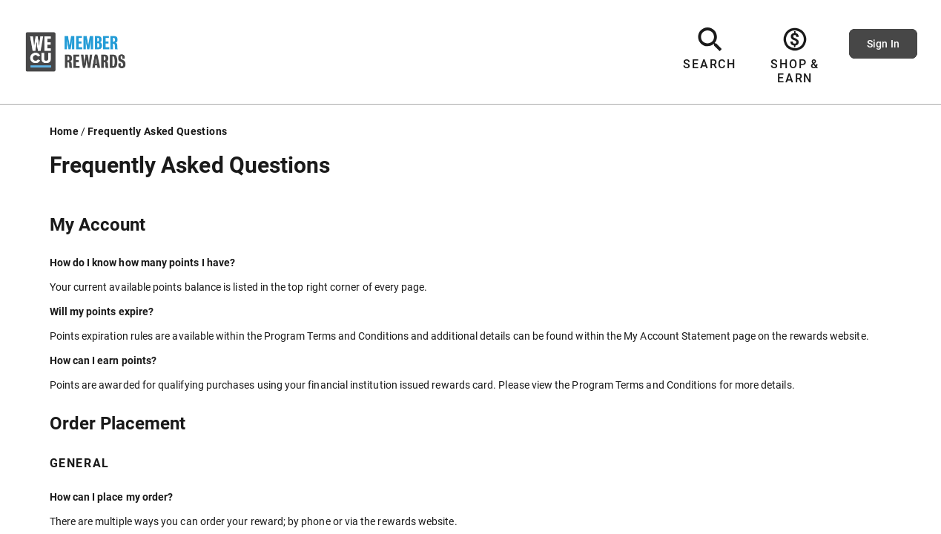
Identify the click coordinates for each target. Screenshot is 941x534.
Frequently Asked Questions (157, 131)
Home (64, 131)
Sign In (883, 44)
